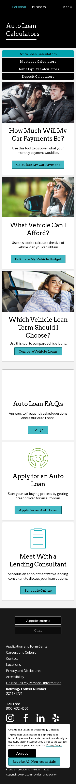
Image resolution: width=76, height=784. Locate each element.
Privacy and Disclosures (23, 670)
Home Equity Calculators (38, 69)
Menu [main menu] (63, 7)
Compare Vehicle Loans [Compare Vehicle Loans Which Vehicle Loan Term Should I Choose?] (38, 351)
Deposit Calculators (38, 76)
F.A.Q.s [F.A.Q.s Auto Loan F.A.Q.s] (38, 430)
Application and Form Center (27, 646)
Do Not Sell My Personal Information (33, 683)
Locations (13, 664)
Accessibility (15, 677)
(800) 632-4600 (17, 708)
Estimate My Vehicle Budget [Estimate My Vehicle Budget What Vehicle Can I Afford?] (38, 259)
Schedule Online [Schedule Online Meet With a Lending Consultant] (38, 590)
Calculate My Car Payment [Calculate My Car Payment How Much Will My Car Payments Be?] (38, 164)
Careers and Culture (21, 652)
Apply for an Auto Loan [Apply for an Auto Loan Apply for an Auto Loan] (38, 510)
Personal (19, 7)
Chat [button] (38, 630)
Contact (12, 658)
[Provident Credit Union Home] (8, 7)
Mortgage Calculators (38, 61)
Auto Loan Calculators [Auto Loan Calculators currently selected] (38, 54)
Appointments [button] (38, 620)
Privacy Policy (54, 745)
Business (39, 7)
